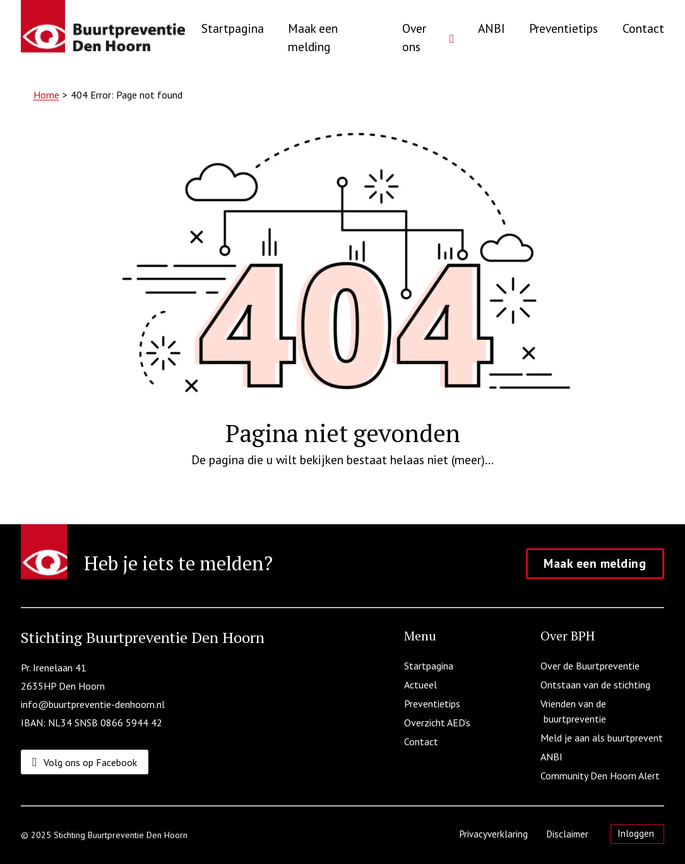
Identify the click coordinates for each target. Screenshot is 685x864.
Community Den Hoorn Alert (602, 775)
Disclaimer (569, 834)
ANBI (491, 28)
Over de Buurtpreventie (592, 665)
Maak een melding (313, 37)
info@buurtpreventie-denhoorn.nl (93, 704)
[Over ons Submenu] (452, 43)
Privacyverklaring (495, 834)
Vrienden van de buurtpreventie (575, 711)
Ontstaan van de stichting (597, 684)
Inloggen (635, 833)
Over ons (414, 37)
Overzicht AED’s (438, 722)
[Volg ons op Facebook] (86, 762)
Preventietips (563, 28)
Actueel (422, 684)
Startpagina (232, 28)
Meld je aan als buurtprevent (603, 737)
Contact (643, 28)
